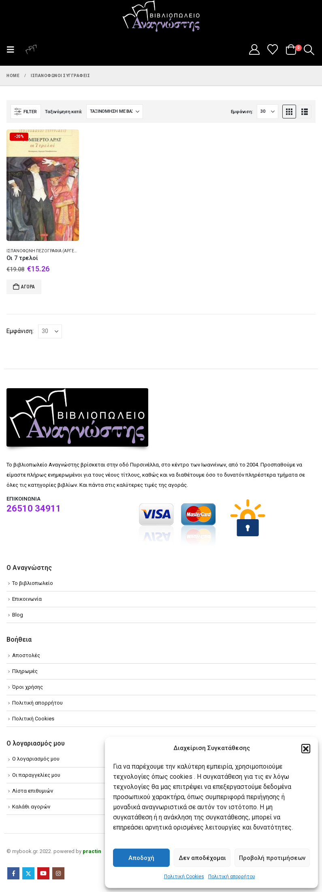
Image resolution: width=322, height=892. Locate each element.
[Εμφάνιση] (267, 111)
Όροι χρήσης (27, 687)
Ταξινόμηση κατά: (63, 111)
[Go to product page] (42, 185)
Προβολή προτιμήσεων (272, 858)
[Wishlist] (273, 49)
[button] (306, 748)
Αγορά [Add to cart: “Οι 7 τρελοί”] (28, 287)
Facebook (13, 873)
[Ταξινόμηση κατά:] (114, 111)
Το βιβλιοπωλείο (32, 583)
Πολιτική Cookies (184, 876)
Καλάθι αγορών (31, 807)
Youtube (43, 873)
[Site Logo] (161, 16)
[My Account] (254, 49)
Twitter (28, 873)
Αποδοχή (141, 858)
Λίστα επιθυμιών (32, 791)
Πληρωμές (25, 671)
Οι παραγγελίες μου (36, 775)
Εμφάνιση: (242, 111)
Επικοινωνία (27, 599)
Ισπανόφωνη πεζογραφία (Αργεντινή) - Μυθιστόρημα (64, 251)
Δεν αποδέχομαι (202, 858)
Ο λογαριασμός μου (36, 759)
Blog (17, 615)
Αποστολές (26, 655)
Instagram (58, 873)
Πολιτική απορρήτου (231, 876)
